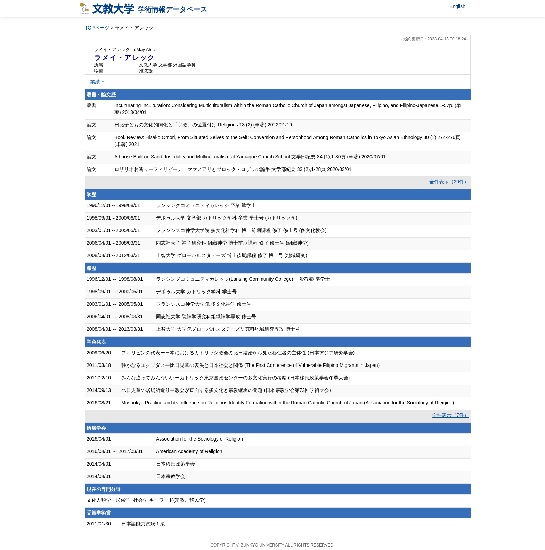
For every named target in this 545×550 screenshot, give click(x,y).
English (457, 6)
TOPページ (97, 28)
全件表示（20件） (449, 181)
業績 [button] (95, 81)
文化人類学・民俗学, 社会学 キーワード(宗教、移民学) (146, 500)
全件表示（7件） (450, 415)
